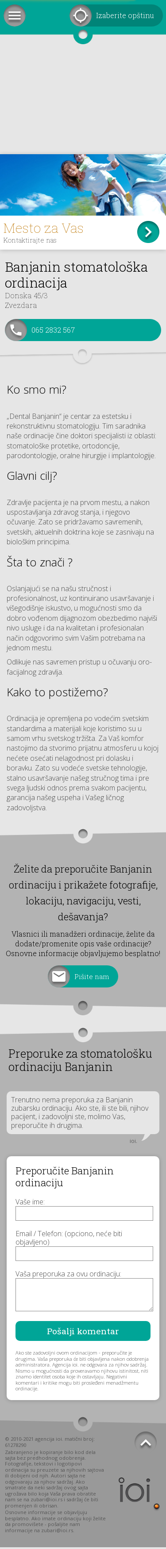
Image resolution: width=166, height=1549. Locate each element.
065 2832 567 (53, 331)
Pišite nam (92, 977)
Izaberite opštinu (125, 15)
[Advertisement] (83, 101)
